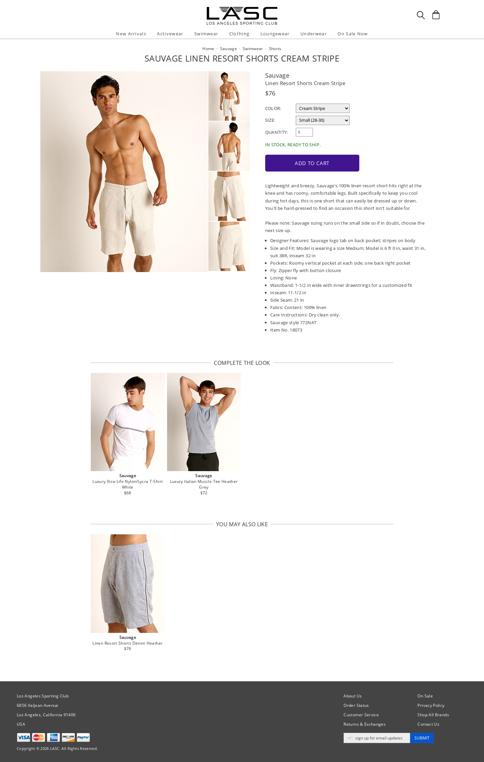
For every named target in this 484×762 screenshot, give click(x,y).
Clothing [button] (239, 34)
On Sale (425, 696)
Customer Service (361, 715)
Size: (270, 120)
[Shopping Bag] (436, 14)
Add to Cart (312, 163)
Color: (273, 108)
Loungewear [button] (275, 34)
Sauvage (277, 75)
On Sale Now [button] (352, 34)
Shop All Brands (433, 715)
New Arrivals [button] (131, 34)
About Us (353, 696)
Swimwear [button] (206, 34)
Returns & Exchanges (365, 724)
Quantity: (276, 132)
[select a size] (323, 120)
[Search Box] (421, 15)
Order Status (356, 705)
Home (208, 48)
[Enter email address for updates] (377, 738)
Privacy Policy (430, 705)
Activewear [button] (170, 34)
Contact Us (428, 724)
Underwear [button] (313, 34)
